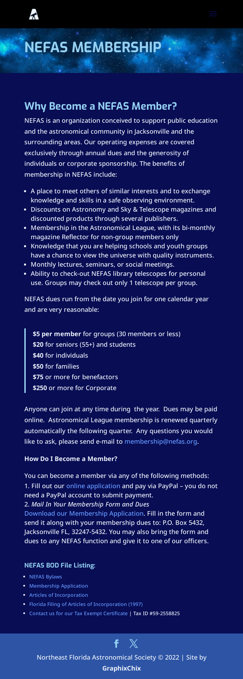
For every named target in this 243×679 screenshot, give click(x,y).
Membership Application (58, 585)
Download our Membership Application (84, 513)
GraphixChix (121, 668)
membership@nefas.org (160, 441)
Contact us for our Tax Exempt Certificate (78, 613)
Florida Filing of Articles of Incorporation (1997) (85, 604)
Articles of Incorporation (58, 595)
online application (93, 485)
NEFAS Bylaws (45, 576)
